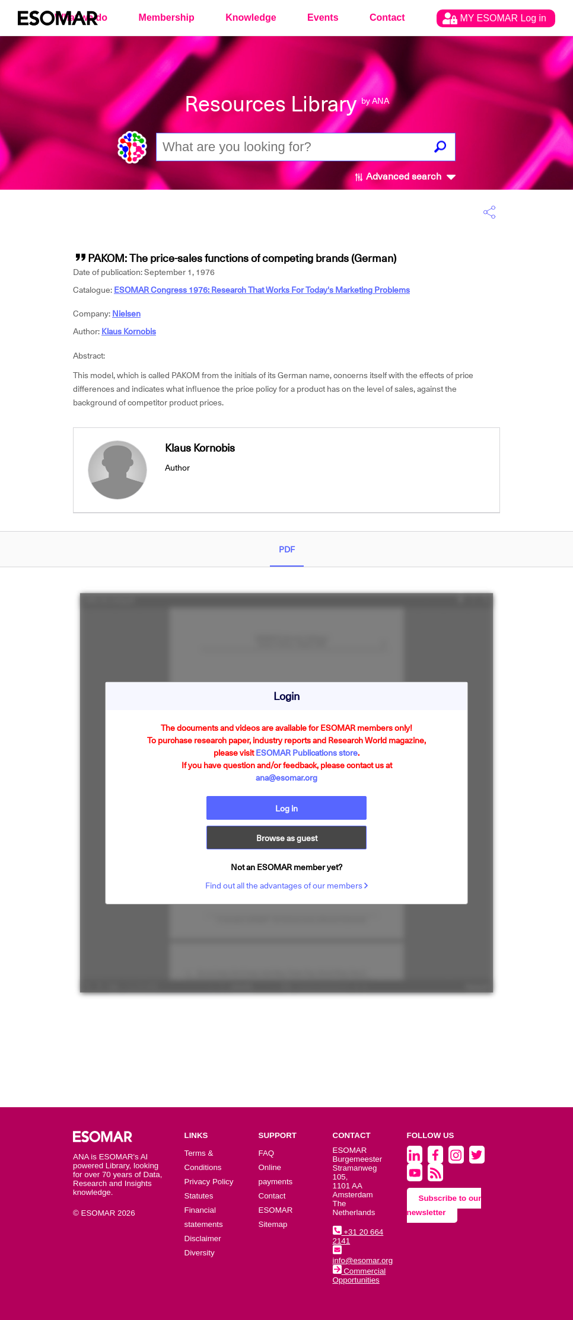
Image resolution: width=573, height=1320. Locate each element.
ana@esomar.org (286, 777)
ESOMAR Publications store (307, 752)
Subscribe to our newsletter (444, 1205)
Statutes (199, 1195)
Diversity (199, 1252)
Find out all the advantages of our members (286, 885)
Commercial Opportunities (359, 1275)
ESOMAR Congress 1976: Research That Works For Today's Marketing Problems (262, 290)
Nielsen (126, 313)
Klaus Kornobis (128, 331)
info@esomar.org (363, 1256)
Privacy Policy (209, 1181)
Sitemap (273, 1224)
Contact (387, 17)
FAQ (267, 1153)
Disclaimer (202, 1238)
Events (322, 17)
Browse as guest (286, 838)
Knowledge (250, 17)
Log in (286, 808)
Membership (167, 17)
